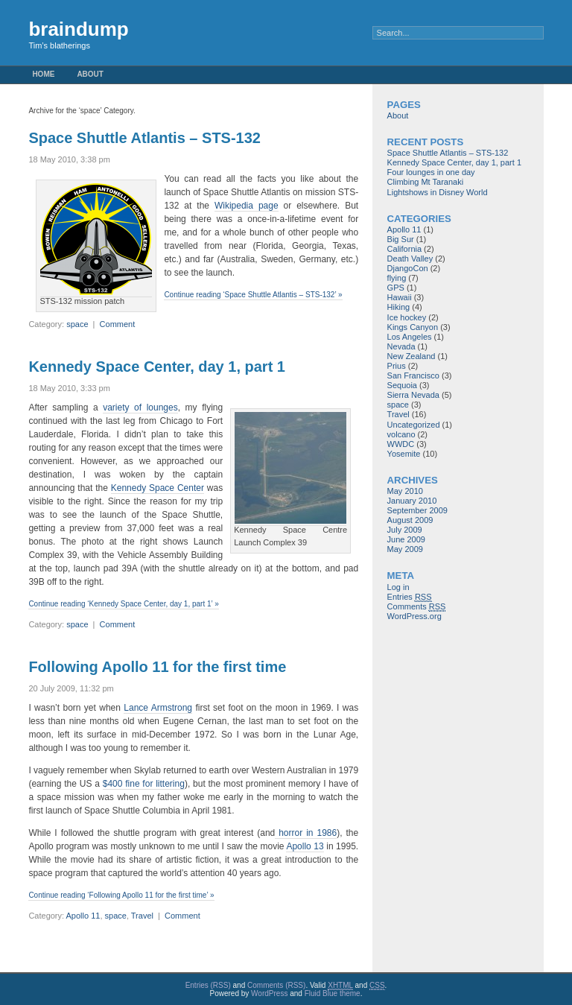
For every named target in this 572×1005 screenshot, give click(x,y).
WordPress (269, 993)
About (90, 74)
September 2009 (417, 510)
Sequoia (402, 385)
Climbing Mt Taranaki (425, 181)
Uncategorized (413, 424)
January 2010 (412, 500)
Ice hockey (407, 317)
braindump (78, 29)
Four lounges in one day (431, 172)
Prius (396, 365)
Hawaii (399, 297)
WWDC (401, 444)
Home (43, 74)
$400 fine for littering (144, 784)
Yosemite (404, 453)
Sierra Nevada (413, 394)
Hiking (398, 306)
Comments (416, 607)
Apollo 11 (83, 915)
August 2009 (410, 520)
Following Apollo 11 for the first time (157, 667)
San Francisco (413, 375)
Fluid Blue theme (332, 993)
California (404, 248)
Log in (398, 587)
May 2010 (405, 490)
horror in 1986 (306, 833)
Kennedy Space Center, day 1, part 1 (156, 366)
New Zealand (411, 356)
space (77, 324)
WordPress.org (414, 616)
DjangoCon (407, 268)
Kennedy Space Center (157, 488)
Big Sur (400, 239)
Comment (118, 324)
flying (397, 277)
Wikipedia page (246, 205)
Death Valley (410, 258)
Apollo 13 (304, 846)
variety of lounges (140, 407)
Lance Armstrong (158, 708)
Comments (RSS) (276, 985)
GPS (395, 287)
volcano (401, 434)
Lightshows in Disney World (437, 192)
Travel (142, 915)
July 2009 (404, 529)
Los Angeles (409, 336)
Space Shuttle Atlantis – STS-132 (144, 138)
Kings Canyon (413, 327)
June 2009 (406, 539)
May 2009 (405, 549)
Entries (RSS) (208, 985)
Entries (409, 597)
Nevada (401, 346)
